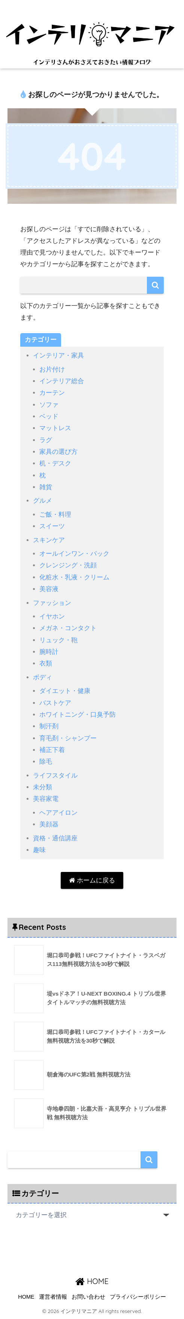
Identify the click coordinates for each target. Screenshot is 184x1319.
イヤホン (52, 616)
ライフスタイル (55, 775)
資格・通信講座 (55, 838)
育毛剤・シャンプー (68, 738)
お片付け (52, 369)
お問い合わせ (88, 1297)
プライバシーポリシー (138, 1297)
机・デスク (55, 463)
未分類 (42, 787)
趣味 (39, 850)
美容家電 (45, 798)
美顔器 (48, 824)
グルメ (42, 500)
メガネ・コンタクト (68, 628)
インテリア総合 (61, 381)
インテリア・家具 (58, 355)
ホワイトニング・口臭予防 (77, 714)
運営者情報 (53, 1297)
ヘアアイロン (58, 812)
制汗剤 (48, 726)
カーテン (52, 392)
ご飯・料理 (55, 514)
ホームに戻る (92, 880)
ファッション (52, 602)
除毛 (45, 761)
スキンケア (49, 540)
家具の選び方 (58, 451)
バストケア (55, 702)
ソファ (48, 404)
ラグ (45, 440)
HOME (91, 1281)
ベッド (48, 416)
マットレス (55, 428)
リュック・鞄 (58, 640)
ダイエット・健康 (64, 690)
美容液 (48, 589)
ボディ (42, 677)
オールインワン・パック (74, 553)
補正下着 (52, 749)
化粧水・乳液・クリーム (74, 577)
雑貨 (45, 487)
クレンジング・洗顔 (68, 565)
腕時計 (48, 651)
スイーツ (52, 526)
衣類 (45, 663)
